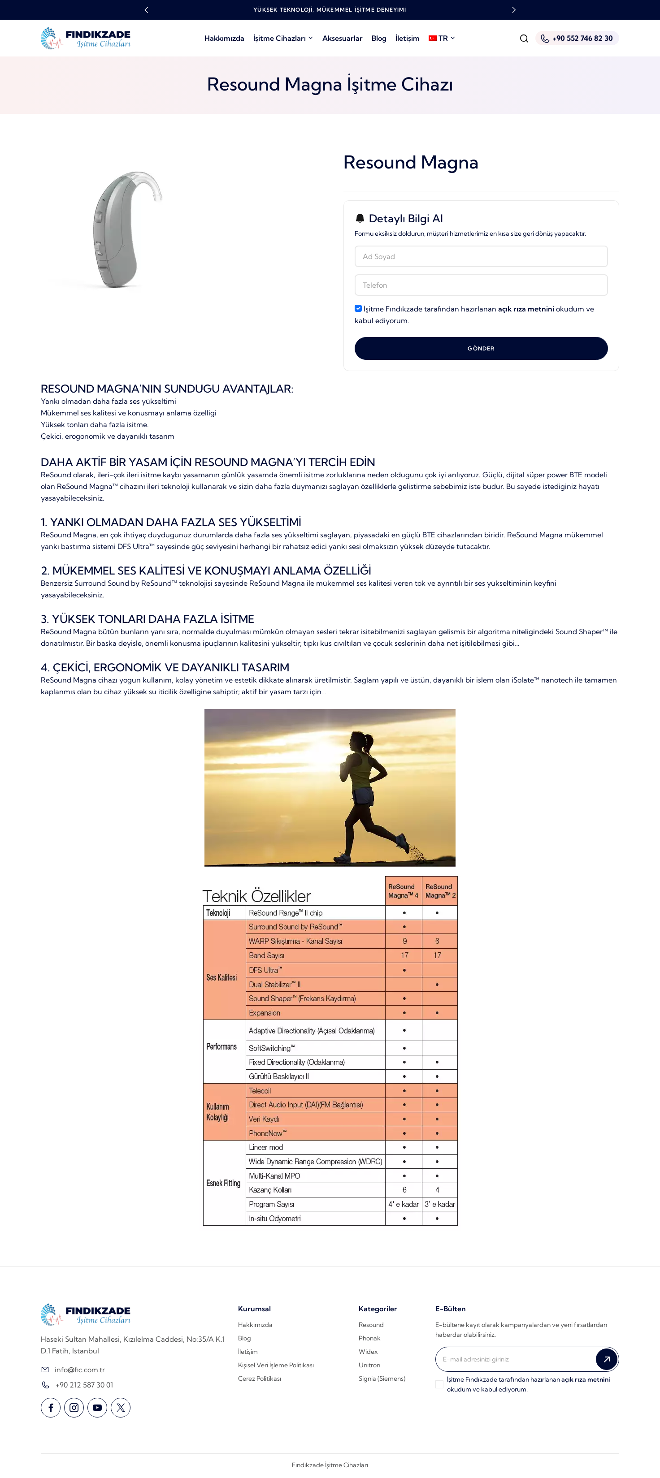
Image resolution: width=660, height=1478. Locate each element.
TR (442, 38)
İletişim (407, 38)
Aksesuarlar (342, 38)
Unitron (369, 1365)
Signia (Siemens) (382, 1379)
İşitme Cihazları (283, 38)
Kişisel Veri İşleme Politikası (276, 1365)
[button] (146, 10)
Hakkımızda (224, 38)
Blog (379, 38)
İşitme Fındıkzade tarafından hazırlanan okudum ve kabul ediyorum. (474, 314)
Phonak (370, 1339)
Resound (371, 1325)
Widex (368, 1352)
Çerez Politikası (259, 1379)
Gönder (481, 348)
